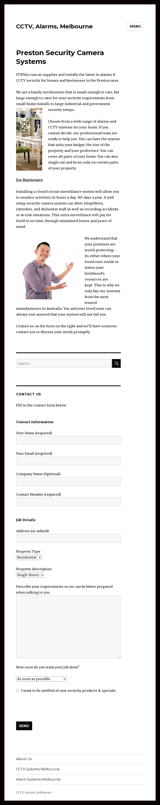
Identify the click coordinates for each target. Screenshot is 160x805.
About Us (24, 759)
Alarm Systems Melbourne (38, 779)
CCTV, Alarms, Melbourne (54, 26)
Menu (135, 26)
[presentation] (48, 707)
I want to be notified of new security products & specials (66, 690)
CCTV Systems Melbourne (38, 769)
